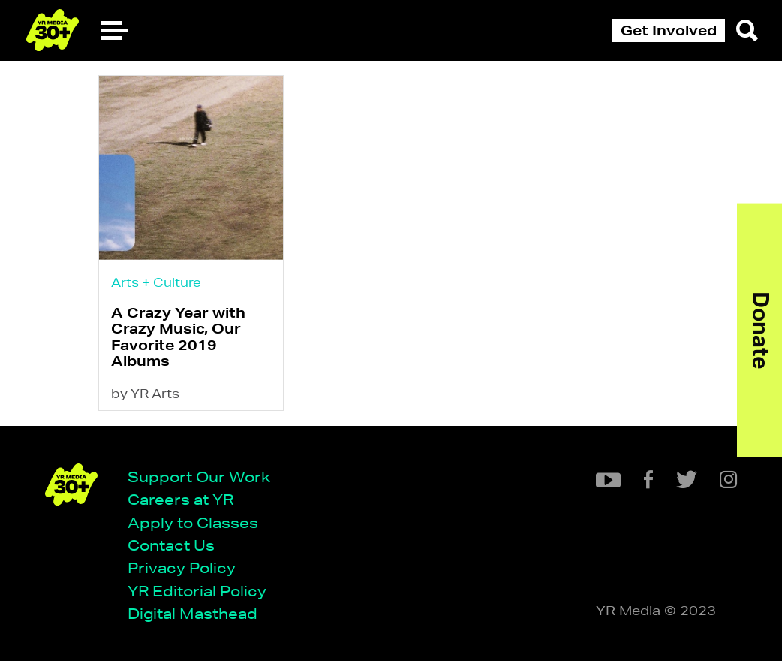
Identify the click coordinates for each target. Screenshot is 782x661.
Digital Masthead (192, 613)
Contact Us (171, 545)
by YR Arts (145, 393)
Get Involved (669, 30)
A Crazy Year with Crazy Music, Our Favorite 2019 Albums (178, 336)
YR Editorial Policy (197, 590)
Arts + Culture (156, 282)
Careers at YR (180, 499)
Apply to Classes (193, 522)
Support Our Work (199, 476)
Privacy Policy (182, 567)
